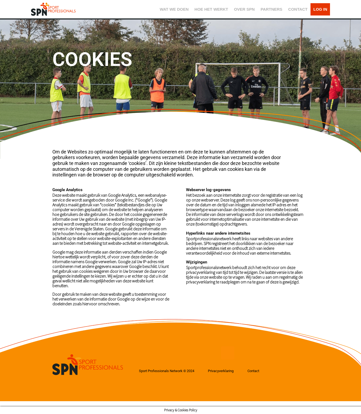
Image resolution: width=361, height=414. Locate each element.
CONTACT (298, 9)
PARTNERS (271, 9)
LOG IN (320, 9)
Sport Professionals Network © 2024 (169, 371)
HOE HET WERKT (211, 9)
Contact (264, 371)
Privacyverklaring (228, 371)
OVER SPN (244, 9)
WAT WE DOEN (174, 9)
